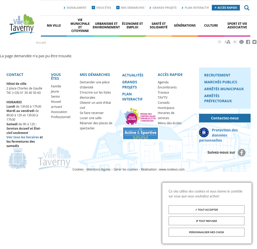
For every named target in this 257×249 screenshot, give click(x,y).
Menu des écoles (170, 123)
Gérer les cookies (126, 169)
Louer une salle (90, 118)
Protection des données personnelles (218, 135)
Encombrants (167, 87)
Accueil (41, 42)
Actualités (132, 75)
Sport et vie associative (237, 25)
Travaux (163, 92)
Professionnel (60, 117)
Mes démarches (133, 7)
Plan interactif (197, 7)
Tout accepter (206, 209)
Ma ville (54, 25)
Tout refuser (206, 220)
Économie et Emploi (132, 25)
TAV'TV (163, 97)
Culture (211, 25)
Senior (55, 96)
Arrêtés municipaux (224, 88)
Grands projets (165, 7)
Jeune (55, 91)
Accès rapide (227, 7)
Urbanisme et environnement (106, 25)
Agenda (163, 82)
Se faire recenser (92, 113)
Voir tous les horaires (22, 137)
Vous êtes (103, 7)
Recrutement (217, 75)
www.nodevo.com (172, 169)
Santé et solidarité (159, 25)
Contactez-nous (225, 118)
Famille (56, 86)
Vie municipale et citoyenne (80, 25)
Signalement (77, 7)
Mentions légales (99, 169)
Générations (185, 25)
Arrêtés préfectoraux (218, 98)
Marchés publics (220, 82)
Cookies (78, 169)
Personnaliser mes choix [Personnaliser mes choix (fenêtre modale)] (206, 232)
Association (59, 112)
